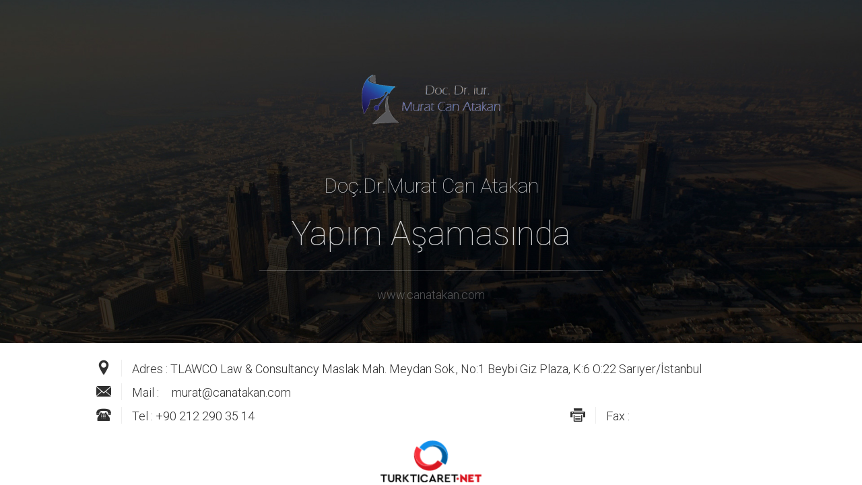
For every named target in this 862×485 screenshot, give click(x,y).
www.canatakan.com (431, 295)
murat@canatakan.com (231, 392)
